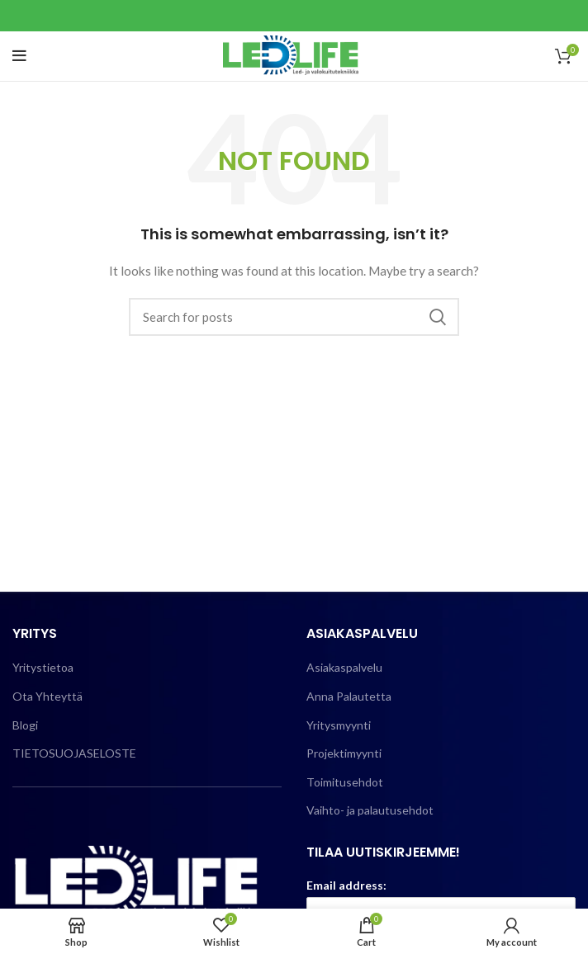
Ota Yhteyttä (47, 696)
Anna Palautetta (348, 696)
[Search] (294, 317)
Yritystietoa (43, 667)
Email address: (346, 885)
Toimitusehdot (344, 782)
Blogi (25, 725)
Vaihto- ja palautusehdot (370, 810)
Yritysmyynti (338, 725)
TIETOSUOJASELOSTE (74, 753)
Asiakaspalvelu (344, 667)
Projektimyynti (344, 753)
